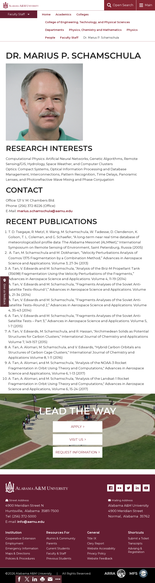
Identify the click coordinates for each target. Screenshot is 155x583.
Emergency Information (21, 548)
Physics (132, 30)
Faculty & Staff (56, 553)
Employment (14, 543)
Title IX (91, 538)
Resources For (58, 532)
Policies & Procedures (20, 558)
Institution (13, 532)
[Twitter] (128, 487)
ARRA (115, 573)
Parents (51, 543)
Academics (63, 14)
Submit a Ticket (138, 538)
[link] (19, 579)
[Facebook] (110, 487)
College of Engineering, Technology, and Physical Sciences (87, 22)
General (93, 532)
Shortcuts (136, 532)
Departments (54, 30)
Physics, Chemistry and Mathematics (95, 30)
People (50, 37)
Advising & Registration (136, 550)
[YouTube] (146, 487)
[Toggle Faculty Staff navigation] (18, 14)
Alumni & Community (60, 538)
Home (46, 14)
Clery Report (95, 543)
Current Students (58, 548)
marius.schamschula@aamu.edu (44, 211)
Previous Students (58, 558)
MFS (138, 573)
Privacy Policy (96, 553)
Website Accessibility (101, 548)
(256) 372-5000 (24, 516)
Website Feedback (99, 558)
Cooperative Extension (20, 538)
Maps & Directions (17, 553)
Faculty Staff (69, 37)
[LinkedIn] (137, 487)
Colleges (82, 14)
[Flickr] (119, 487)
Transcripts (135, 543)
